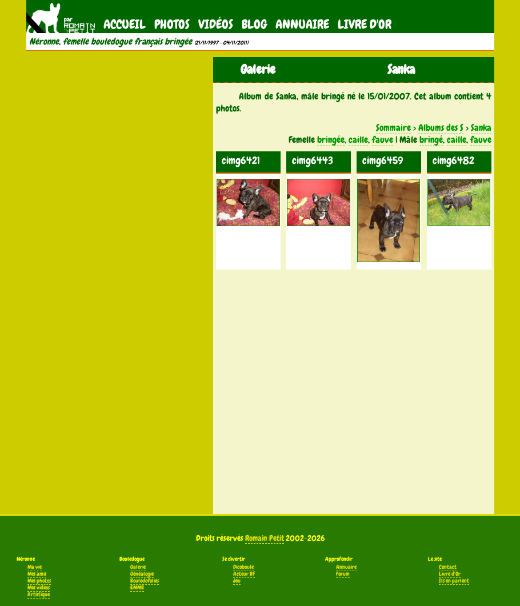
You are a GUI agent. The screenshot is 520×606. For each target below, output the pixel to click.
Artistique (38, 594)
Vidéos (215, 24)
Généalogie (142, 574)
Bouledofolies (144, 580)
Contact (448, 567)
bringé (431, 140)
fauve (382, 140)
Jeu (237, 580)
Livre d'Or (364, 24)
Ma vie (34, 567)
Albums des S (440, 128)
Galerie (138, 567)
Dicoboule (243, 567)
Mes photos (39, 580)
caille (358, 140)
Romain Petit (264, 538)
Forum (343, 574)
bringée (331, 140)
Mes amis (36, 574)
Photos (172, 24)
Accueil (124, 24)
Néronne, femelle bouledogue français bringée (110, 41)
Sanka (481, 128)
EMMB (137, 587)
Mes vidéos (38, 587)
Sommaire (393, 128)
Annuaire (302, 24)
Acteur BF (244, 574)
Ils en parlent (454, 580)
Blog (254, 24)
